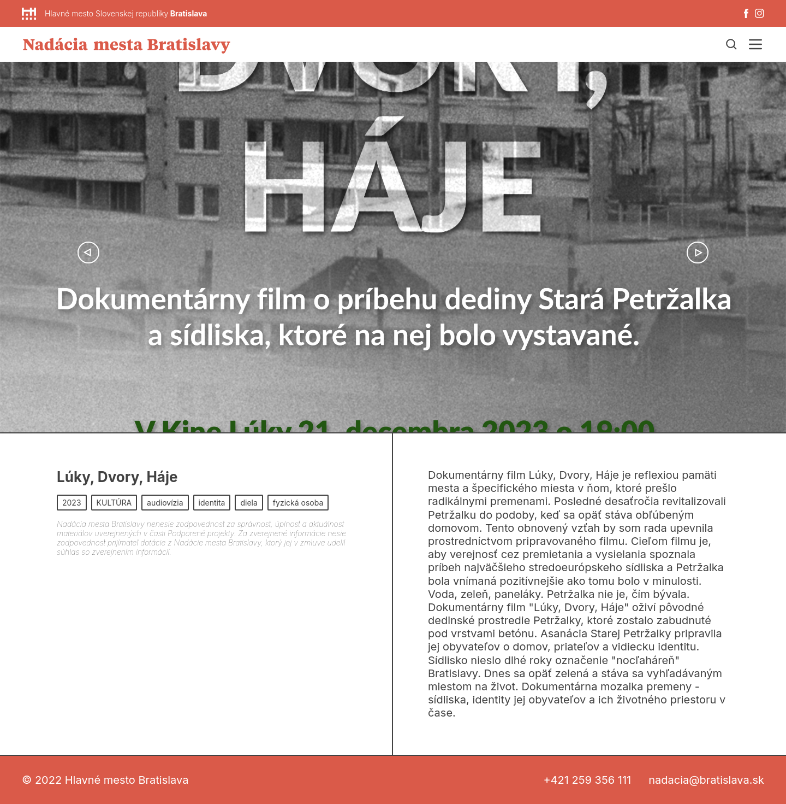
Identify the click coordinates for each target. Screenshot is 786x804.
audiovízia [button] (165, 502)
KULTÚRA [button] (114, 502)
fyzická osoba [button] (298, 502)
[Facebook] (746, 13)
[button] (88, 252)
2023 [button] (71, 502)
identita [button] (212, 502)
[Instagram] (759, 13)
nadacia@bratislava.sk (706, 780)
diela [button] (248, 502)
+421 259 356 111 (587, 780)
